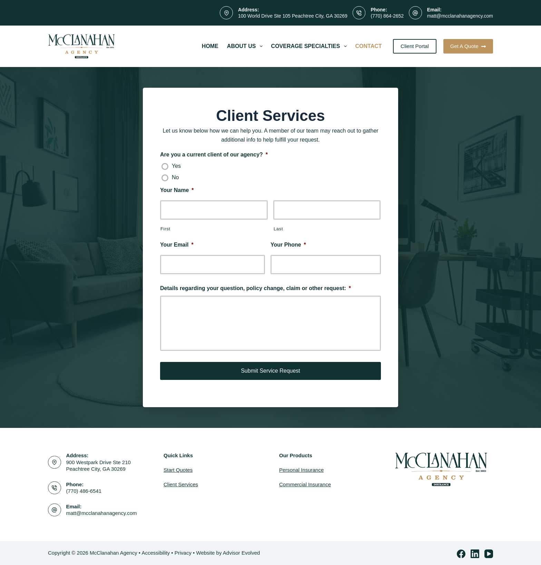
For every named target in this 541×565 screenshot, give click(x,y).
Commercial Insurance (305, 483)
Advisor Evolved (241, 551)
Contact (368, 46)
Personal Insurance (301, 468)
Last (278, 228)
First (165, 228)
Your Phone (288, 245)
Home (210, 46)
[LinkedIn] (475, 552)
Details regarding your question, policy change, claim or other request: (255, 288)
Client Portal (415, 46)
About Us (246, 46)
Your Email (177, 245)
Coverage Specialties (310, 46)
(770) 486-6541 (84, 489)
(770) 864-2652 (387, 16)
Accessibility (155, 551)
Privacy (183, 551)
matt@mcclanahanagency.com (460, 16)
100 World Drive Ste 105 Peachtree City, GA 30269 (292, 16)
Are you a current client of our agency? (214, 154)
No (175, 177)
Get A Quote (468, 46)
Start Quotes (178, 468)
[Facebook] (461, 552)
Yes (176, 166)
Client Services (181, 483)
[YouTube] (488, 552)
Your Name (177, 190)
